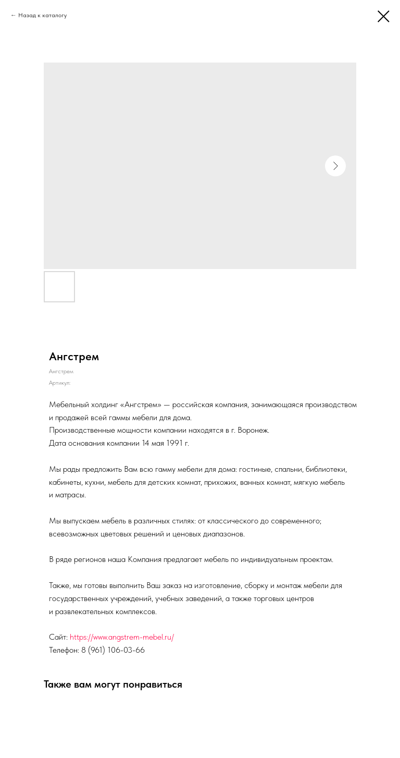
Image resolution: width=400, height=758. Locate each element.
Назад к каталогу (42, 15)
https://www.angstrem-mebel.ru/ (122, 637)
